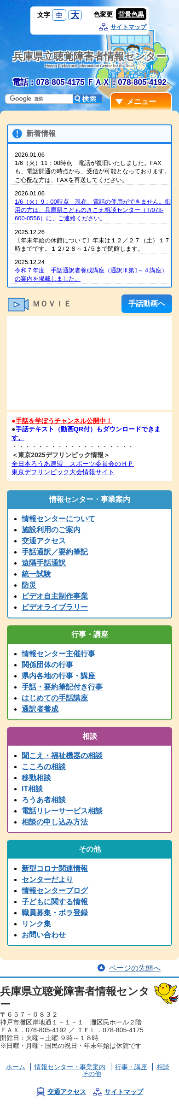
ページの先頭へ (135, 968)
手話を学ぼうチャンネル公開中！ (64, 420)
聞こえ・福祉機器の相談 (62, 755)
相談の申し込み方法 (55, 822)
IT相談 (32, 789)
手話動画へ (146, 303)
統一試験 (36, 574)
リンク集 (36, 924)
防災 (29, 585)
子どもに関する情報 (55, 902)
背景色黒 (131, 14)
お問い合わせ (44, 935)
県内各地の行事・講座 (58, 676)
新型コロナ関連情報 (55, 868)
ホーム (15, 1067)
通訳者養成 (40, 709)
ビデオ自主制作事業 (55, 596)
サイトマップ (128, 27)
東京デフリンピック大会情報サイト (63, 472)
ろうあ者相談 (44, 800)
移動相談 (36, 778)
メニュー (141, 102)
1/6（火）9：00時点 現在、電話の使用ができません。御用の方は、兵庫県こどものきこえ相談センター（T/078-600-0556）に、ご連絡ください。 (93, 210)
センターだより (47, 879)
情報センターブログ (55, 890)
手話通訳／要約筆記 (55, 552)
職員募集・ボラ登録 (55, 913)
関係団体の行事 (47, 665)
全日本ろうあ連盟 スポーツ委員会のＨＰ (73, 463)
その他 (91, 1073)
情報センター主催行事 (58, 654)
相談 (162, 1067)
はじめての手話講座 (55, 698)
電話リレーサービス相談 (62, 811)
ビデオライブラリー (55, 607)
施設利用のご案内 (51, 530)
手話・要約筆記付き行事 (62, 687)
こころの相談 (44, 767)
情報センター (70, 1067)
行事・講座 (131, 1067)
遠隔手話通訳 (44, 563)
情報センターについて (58, 519)
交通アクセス (44, 541)
